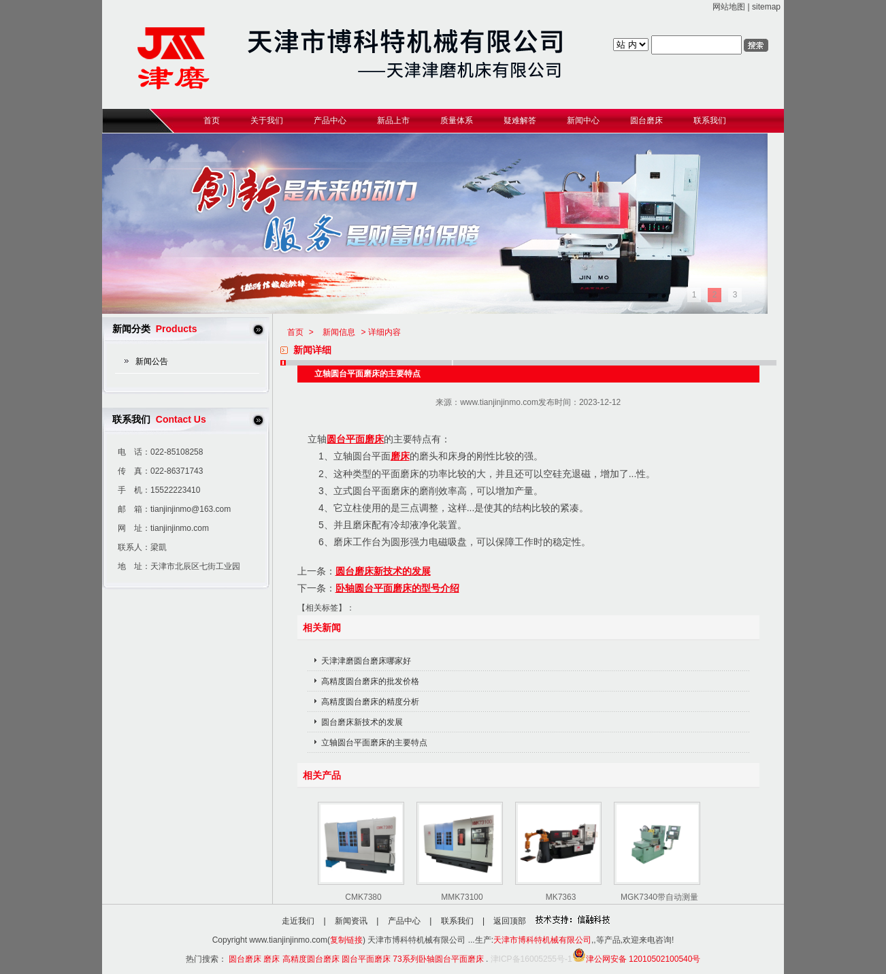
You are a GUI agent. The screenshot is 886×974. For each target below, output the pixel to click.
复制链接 (346, 940)
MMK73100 (461, 897)
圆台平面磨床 (355, 439)
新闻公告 (151, 361)
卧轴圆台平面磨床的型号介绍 (397, 588)
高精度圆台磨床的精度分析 (370, 702)
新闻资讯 (351, 921)
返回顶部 (509, 921)
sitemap (766, 7)
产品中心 (404, 921)
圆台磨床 (245, 959)
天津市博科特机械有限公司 (542, 940)
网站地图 (728, 7)
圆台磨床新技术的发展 (383, 571)
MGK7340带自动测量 (659, 897)
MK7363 (561, 897)
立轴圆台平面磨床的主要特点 (374, 742)
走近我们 (298, 921)
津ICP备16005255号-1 (531, 959)
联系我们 (457, 921)
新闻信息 (339, 332)
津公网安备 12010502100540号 (636, 959)
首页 (295, 332)
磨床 (400, 456)
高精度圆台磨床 (311, 959)
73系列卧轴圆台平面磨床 (438, 959)
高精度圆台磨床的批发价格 (370, 681)
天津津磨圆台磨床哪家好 (366, 661)
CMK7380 (363, 897)
